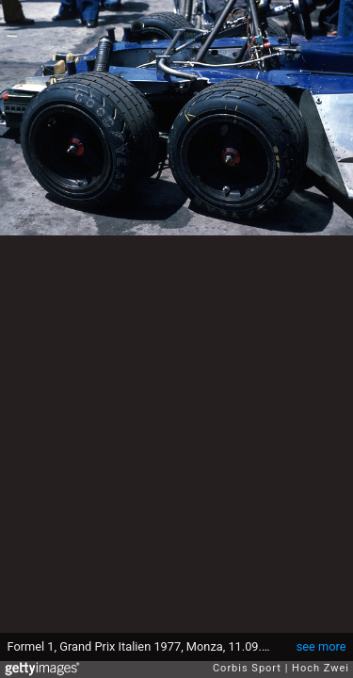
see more (321, 646)
